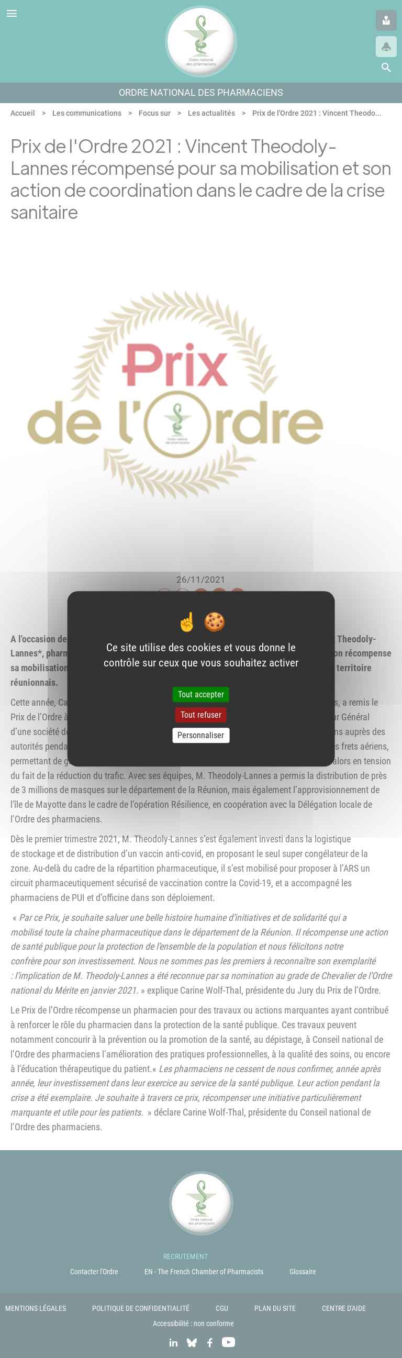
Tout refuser (201, 715)
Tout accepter (201, 694)
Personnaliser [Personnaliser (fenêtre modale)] (200, 735)
